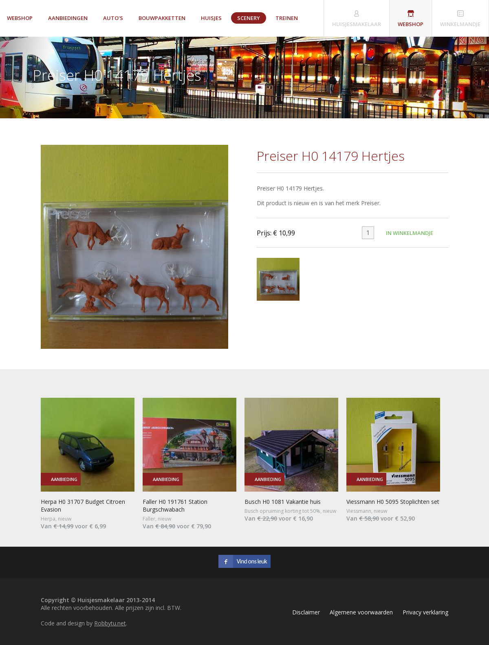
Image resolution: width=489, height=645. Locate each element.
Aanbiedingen (68, 18)
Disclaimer (306, 612)
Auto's (113, 18)
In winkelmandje (409, 233)
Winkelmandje (460, 24)
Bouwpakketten (162, 18)
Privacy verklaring (425, 612)
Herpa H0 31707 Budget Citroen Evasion (83, 505)
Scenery (248, 18)
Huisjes (211, 18)
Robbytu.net (110, 623)
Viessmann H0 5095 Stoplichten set (392, 501)
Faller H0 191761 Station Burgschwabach (175, 505)
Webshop (20, 18)
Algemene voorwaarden (361, 612)
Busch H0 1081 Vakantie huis (282, 501)
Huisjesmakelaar (356, 24)
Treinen (286, 18)
